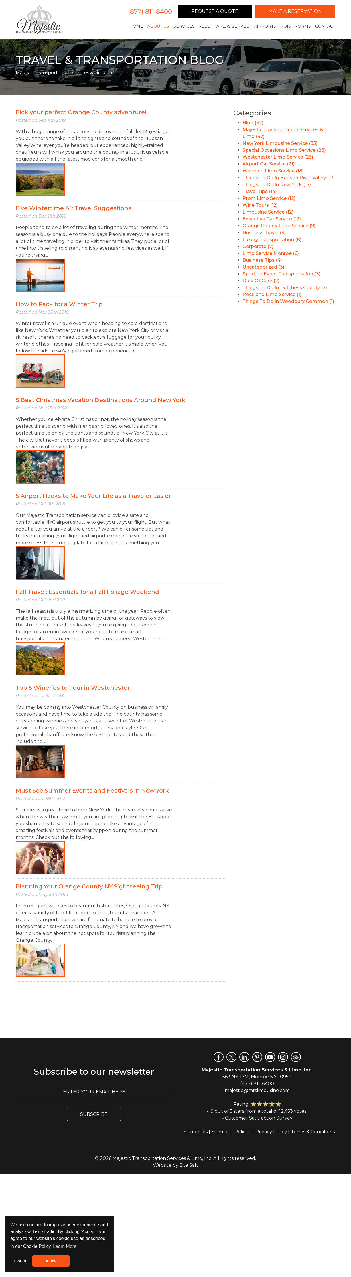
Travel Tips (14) (259, 191)
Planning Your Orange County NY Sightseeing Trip (89, 886)
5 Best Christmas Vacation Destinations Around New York (101, 400)
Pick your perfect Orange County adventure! (81, 112)
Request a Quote (214, 11)
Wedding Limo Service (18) (273, 171)
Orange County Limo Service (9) (278, 225)
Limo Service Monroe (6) (270, 253)
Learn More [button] (64, 1246)
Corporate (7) (257, 246)
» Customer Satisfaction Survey (257, 1118)
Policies (242, 1131)
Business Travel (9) (264, 232)
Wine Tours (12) (260, 205)
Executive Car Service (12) (271, 219)
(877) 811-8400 (150, 11)
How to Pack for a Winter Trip (59, 304)
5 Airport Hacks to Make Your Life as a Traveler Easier (93, 495)
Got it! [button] (20, 1261)
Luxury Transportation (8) (271, 239)
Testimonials (194, 1131)
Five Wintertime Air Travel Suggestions (73, 208)
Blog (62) (252, 122)
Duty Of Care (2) (260, 280)
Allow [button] (51, 1261)
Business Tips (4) (262, 260)
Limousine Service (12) (267, 212)
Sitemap (221, 1131)
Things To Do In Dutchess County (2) (284, 287)
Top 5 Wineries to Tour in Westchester (73, 687)
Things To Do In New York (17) (276, 184)
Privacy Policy (271, 1131)
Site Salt (189, 1165)
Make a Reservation (295, 11)
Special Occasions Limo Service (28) (284, 150)
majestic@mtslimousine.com (257, 1090)
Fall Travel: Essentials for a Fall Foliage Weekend (87, 591)
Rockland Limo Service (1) (271, 294)
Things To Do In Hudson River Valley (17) (288, 177)
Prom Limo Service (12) (268, 198)
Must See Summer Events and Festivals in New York (92, 790)
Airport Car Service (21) (268, 164)
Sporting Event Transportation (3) (281, 274)
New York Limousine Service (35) (280, 143)
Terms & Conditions (313, 1131)
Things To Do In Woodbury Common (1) (288, 301)
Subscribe (94, 1114)
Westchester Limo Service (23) (277, 157)
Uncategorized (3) (263, 267)
